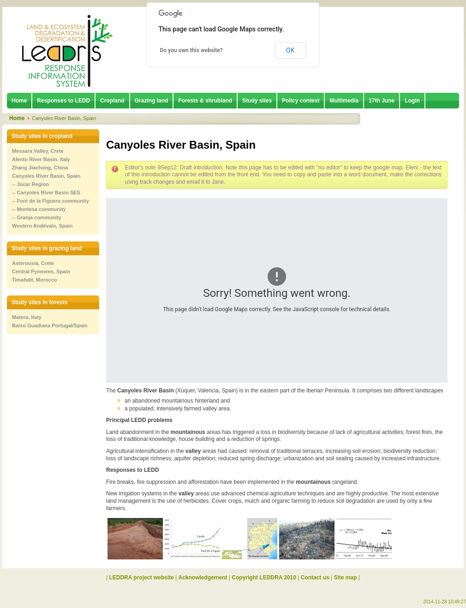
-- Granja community (36, 217)
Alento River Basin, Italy (41, 159)
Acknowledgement (203, 577)
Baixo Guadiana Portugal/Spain (50, 325)
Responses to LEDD (63, 100)
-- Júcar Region (30, 184)
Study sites (257, 100)
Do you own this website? (191, 50)
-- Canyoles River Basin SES (46, 192)
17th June (381, 100)
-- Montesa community (39, 209)
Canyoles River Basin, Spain (46, 176)
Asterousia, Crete (33, 263)
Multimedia (343, 100)
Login (412, 100)
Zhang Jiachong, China (40, 167)
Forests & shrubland (205, 100)
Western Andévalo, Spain (42, 226)
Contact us (315, 577)
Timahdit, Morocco (34, 280)
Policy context (300, 100)
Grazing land (151, 100)
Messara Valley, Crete (38, 151)
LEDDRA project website (141, 577)
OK (290, 50)
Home (19, 100)
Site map (345, 577)
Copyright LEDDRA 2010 (264, 577)
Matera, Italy (27, 317)
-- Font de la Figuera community (50, 201)
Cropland (112, 100)
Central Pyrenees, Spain (41, 271)
